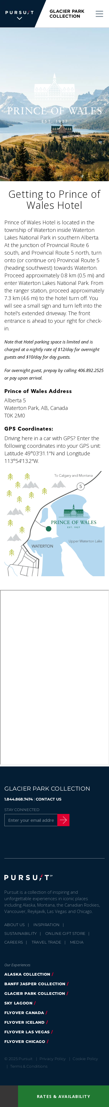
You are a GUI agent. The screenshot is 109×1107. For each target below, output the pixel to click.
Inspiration (46, 924)
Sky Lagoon (18, 1003)
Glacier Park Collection (34, 993)
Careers (13, 942)
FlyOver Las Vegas (27, 1032)
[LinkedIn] (67, 841)
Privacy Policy (53, 1058)
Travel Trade (47, 942)
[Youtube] (52, 841)
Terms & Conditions (28, 1066)
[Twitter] (23, 841)
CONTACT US (48, 799)
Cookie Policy (85, 1058)
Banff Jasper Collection (34, 983)
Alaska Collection (27, 974)
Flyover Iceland (24, 1022)
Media (77, 942)
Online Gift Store (65, 933)
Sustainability (20, 933)
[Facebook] (8, 841)
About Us (14, 924)
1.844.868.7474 (18, 799)
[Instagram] (38, 841)
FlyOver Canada (24, 1012)
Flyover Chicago (24, 1041)
